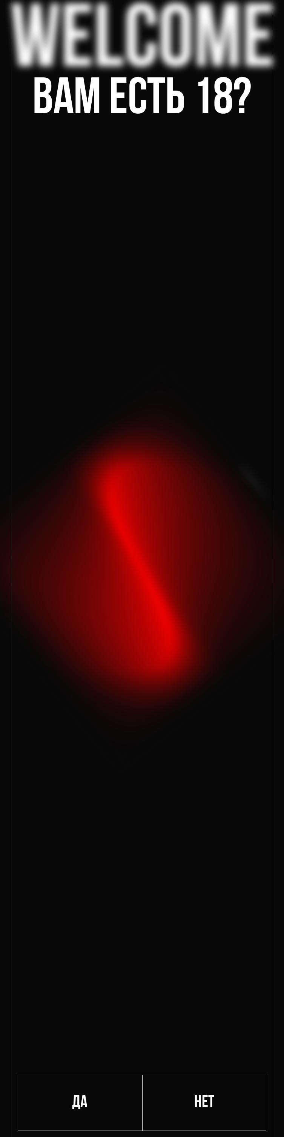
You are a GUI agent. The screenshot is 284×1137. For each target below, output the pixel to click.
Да (80, 1103)
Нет (204, 1103)
